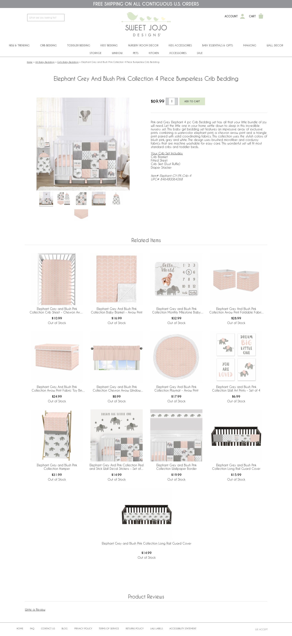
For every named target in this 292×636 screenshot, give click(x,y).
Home (29, 62)
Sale (200, 52)
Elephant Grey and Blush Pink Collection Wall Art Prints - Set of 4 (236, 388)
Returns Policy (135, 628)
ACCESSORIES (177, 52)
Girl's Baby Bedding (67, 62)
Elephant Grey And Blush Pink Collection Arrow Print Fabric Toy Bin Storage (57, 388)
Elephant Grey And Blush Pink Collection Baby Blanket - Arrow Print (116, 310)
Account (231, 16)
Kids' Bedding (109, 45)
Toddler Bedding (78, 45)
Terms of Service (109, 628)
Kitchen (154, 52)
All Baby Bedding (44, 62)
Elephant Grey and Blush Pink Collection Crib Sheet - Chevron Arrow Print (57, 310)
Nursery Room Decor (143, 45)
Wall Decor (275, 45)
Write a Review (35, 609)
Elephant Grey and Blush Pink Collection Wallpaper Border (176, 466)
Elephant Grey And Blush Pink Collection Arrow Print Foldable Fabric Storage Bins (236, 310)
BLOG (65, 628)
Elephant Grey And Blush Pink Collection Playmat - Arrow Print (176, 388)
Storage (95, 52)
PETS (135, 52)
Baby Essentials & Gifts (217, 45)
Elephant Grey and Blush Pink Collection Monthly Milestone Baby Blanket (176, 310)
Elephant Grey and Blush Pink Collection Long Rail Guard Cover (236, 466)
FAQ (32, 628)
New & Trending (19, 45)
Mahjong (249, 45)
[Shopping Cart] (261, 16)
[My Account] (242, 16)
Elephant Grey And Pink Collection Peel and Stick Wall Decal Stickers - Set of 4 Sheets (116, 467)
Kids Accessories (180, 45)
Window (117, 52)
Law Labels (156, 628)
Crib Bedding (48, 45)
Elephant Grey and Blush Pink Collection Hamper (57, 466)
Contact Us (48, 628)
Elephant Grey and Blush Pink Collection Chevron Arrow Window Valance (117, 388)
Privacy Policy (83, 628)
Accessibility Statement (182, 628)
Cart (252, 16)
